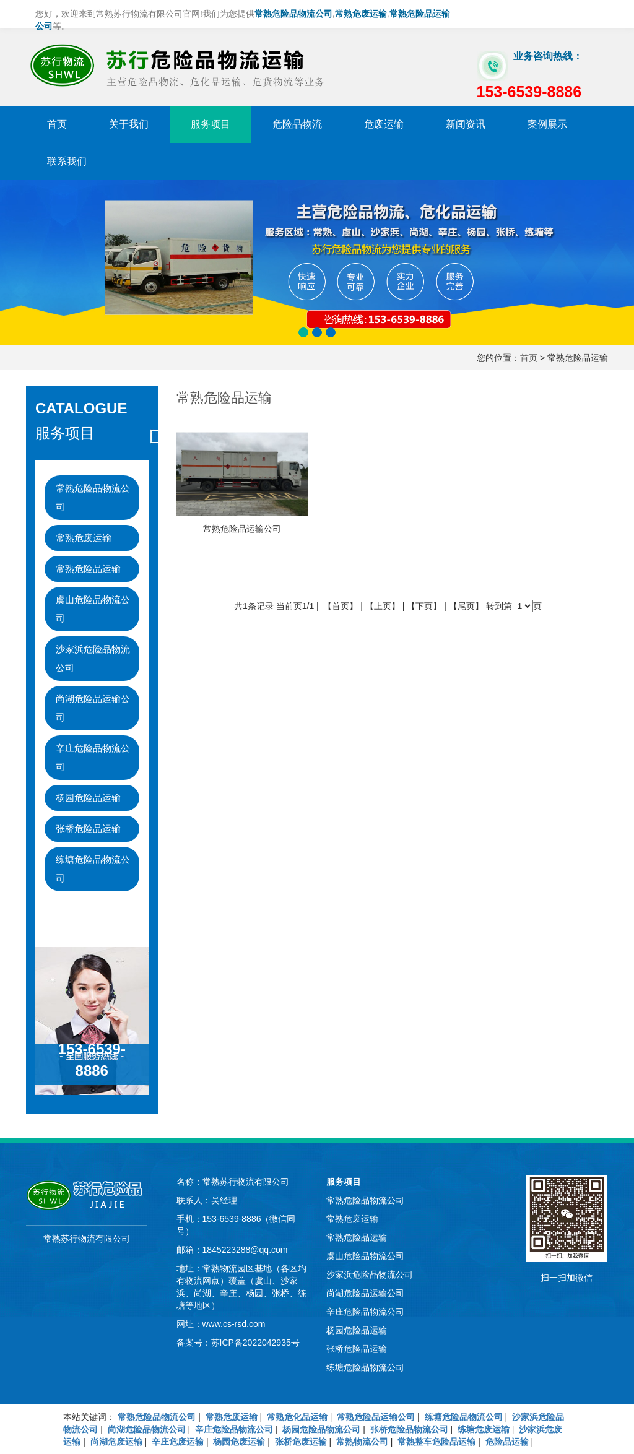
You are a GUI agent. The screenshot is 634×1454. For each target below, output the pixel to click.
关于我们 (129, 124)
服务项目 (210, 124)
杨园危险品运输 (88, 797)
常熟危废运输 (83, 537)
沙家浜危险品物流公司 (93, 658)
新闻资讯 (465, 124)
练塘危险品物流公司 (93, 868)
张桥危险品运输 (88, 828)
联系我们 (67, 161)
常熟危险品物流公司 (93, 497)
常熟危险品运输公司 (242, 529)
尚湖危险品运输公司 (93, 707)
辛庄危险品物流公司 (93, 757)
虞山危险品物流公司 (93, 608)
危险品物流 (297, 124)
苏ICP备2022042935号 (255, 1343)
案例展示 (547, 124)
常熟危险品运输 (88, 568)
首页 (57, 124)
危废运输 (384, 124)
